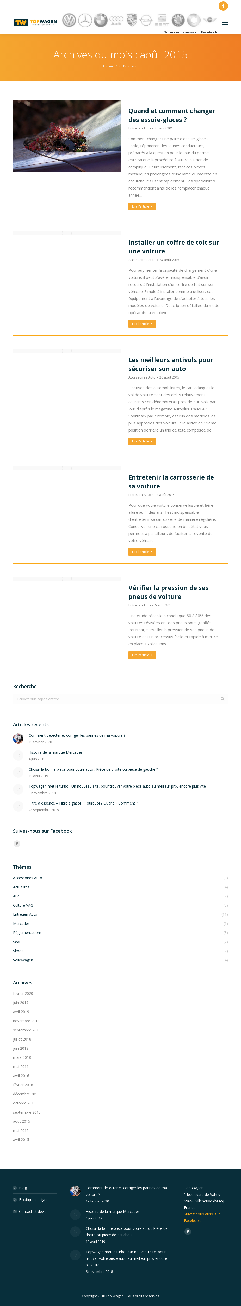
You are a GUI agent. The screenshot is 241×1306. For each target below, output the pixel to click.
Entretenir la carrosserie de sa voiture (171, 481)
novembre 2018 (26, 1020)
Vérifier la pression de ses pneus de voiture (168, 592)
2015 (122, 66)
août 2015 (21, 1121)
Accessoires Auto (142, 259)
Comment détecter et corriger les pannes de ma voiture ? (77, 735)
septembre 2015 (27, 1112)
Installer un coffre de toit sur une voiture (173, 246)
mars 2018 (22, 1057)
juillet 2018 (22, 1039)
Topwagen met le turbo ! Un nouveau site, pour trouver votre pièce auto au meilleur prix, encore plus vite (117, 786)
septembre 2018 (27, 1029)
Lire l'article (142, 206)
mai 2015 (21, 1130)
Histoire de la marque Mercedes (56, 752)
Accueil (108, 66)
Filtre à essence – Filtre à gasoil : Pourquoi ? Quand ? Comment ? (83, 803)
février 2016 (23, 1084)
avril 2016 (21, 1075)
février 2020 (23, 993)
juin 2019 (20, 1002)
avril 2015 (21, 1139)
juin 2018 (20, 1048)
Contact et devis (32, 1211)
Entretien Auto (139, 128)
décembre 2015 (26, 1093)
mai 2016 (21, 1066)
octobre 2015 (24, 1103)
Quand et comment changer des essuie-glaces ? (171, 115)
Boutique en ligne (33, 1199)
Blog (23, 1187)
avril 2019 (21, 1011)
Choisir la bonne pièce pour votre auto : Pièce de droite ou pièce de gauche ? (93, 769)
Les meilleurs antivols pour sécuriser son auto (170, 364)
